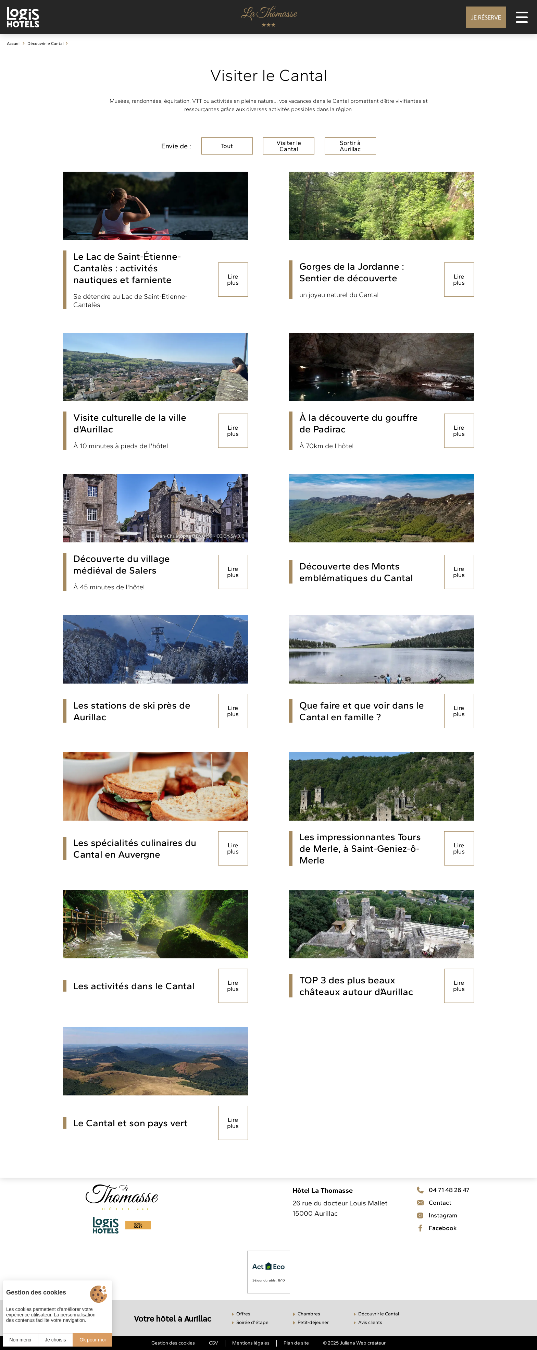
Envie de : (176, 146)
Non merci (20, 1339)
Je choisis (55, 1339)
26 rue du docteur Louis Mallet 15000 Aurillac (340, 1208)
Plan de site (296, 1343)
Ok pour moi (92, 1339)
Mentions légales (251, 1343)
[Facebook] (443, 1228)
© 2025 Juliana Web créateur (354, 1343)
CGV (213, 1343)
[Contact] (443, 1215)
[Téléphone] (443, 1190)
